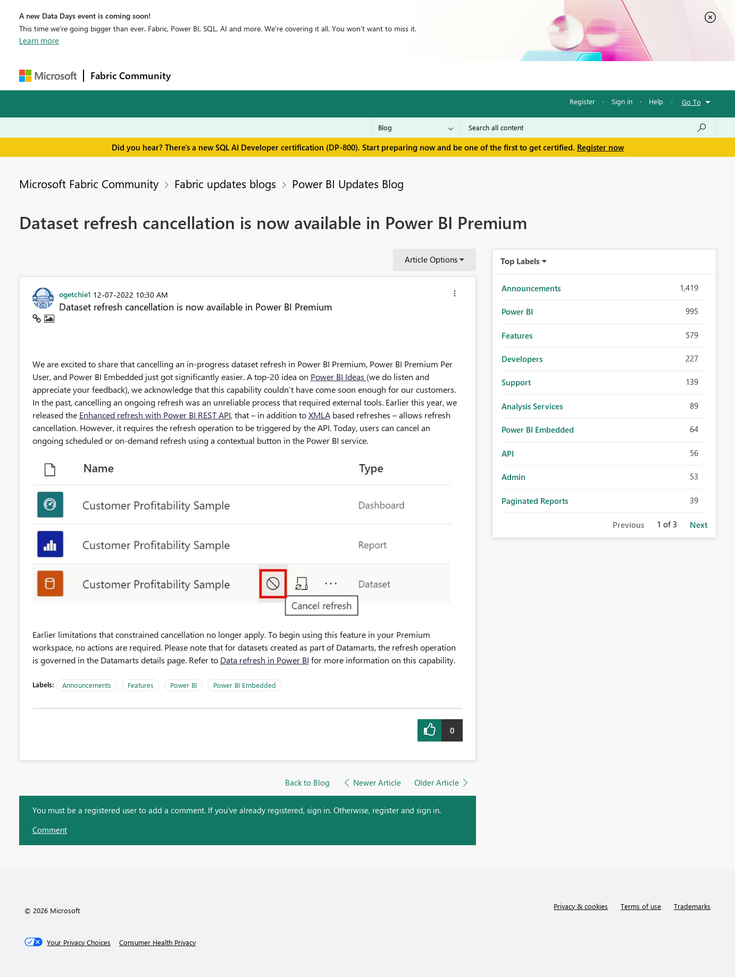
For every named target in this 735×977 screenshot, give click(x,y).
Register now (600, 147)
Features (141, 684)
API (508, 453)
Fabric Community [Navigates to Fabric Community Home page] (130, 75)
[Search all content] (588, 127)
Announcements (86, 684)
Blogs (380, 75)
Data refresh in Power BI (264, 660)
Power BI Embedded (244, 684)
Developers (522, 358)
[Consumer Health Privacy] (157, 942)
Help (656, 101)
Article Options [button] (431, 259)
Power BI (183, 684)
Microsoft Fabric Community (88, 183)
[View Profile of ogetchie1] (75, 294)
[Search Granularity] (416, 127)
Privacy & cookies (581, 906)
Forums (194, 75)
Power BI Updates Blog (348, 183)
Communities (333, 75)
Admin (513, 476)
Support (466, 75)
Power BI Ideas (338, 376)
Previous (628, 524)
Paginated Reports (535, 500)
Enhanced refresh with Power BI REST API (155, 414)
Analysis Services (532, 406)
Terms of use (641, 906)
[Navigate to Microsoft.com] (48, 76)
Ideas (285, 75)
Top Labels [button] (520, 261)
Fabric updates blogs (225, 183)
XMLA (319, 414)
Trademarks (692, 906)
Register (582, 101)
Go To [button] (691, 101)
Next (698, 524)
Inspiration (241, 75)
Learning (421, 75)
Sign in (622, 101)
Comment (49, 829)
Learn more (39, 40)
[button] (454, 295)
